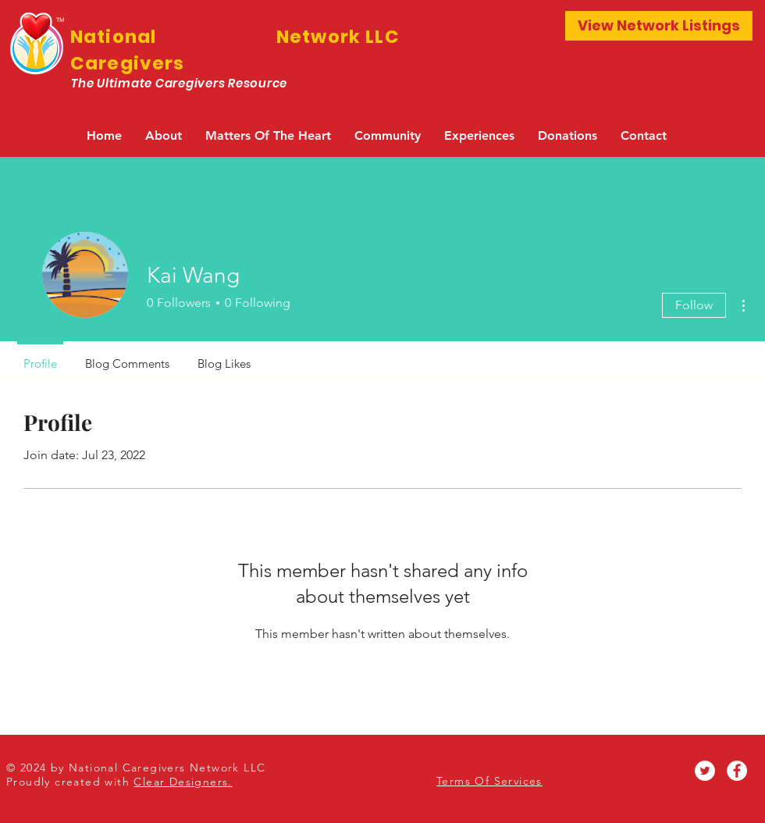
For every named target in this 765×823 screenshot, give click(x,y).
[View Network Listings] (659, 26)
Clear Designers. (182, 782)
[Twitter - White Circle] (705, 771)
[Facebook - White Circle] (737, 771)
